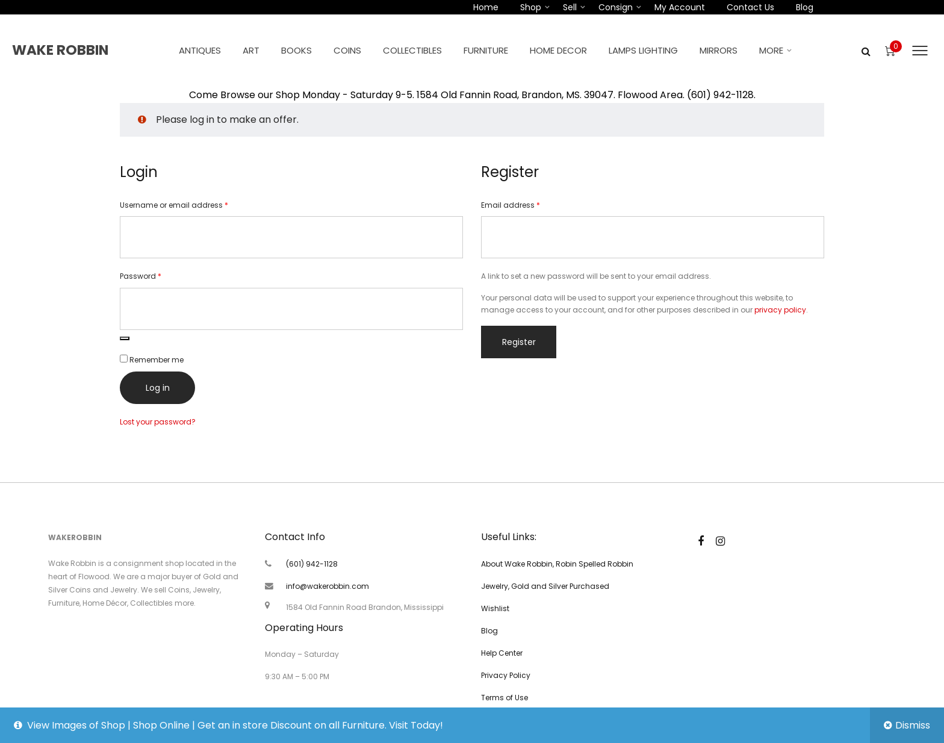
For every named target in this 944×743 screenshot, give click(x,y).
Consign (615, 7)
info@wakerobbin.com (327, 586)
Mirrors (719, 50)
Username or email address (190, 204)
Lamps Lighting (643, 50)
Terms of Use (504, 697)
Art (251, 50)
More (771, 50)
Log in (158, 388)
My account (679, 7)
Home (485, 7)
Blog (804, 7)
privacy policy (780, 310)
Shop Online (161, 725)
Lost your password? (158, 422)
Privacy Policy (505, 675)
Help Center (502, 653)
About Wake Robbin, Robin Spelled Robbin (557, 564)
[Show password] (124, 338)
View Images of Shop (76, 725)
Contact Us (750, 7)
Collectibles (412, 50)
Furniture (486, 50)
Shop (530, 7)
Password (157, 275)
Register (519, 342)
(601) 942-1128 (312, 564)
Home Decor (558, 50)
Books (296, 50)
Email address (527, 204)
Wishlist (495, 608)
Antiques (200, 50)
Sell (570, 7)
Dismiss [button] (912, 725)
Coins (347, 50)
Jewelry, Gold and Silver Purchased (545, 586)
